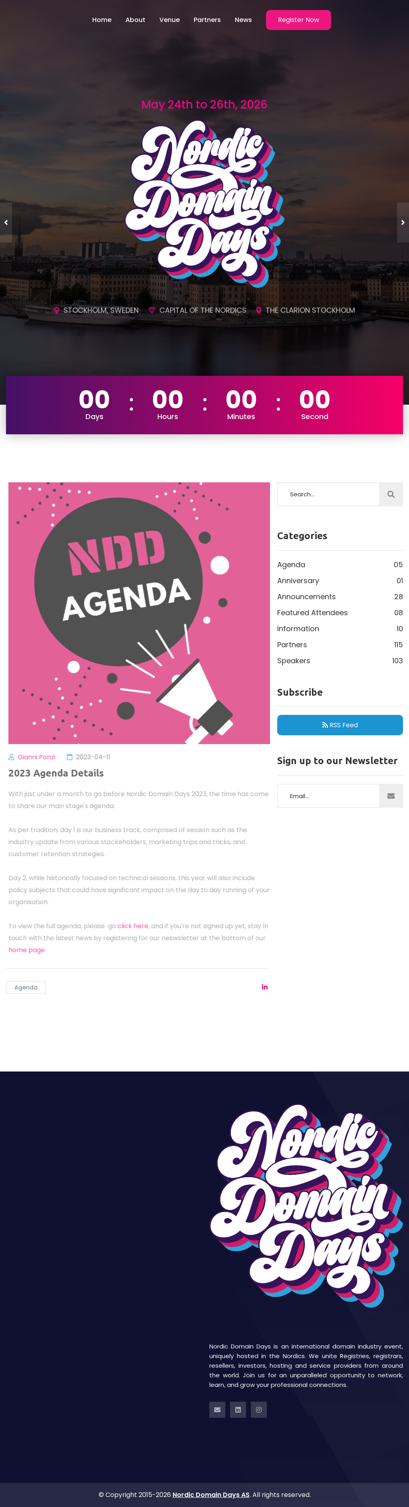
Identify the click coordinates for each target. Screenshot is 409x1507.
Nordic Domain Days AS (211, 1494)
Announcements (340, 597)
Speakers (340, 661)
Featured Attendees (340, 613)
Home (101, 19)
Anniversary (340, 581)
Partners (207, 19)
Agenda (26, 987)
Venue (169, 19)
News (243, 19)
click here (137, 926)
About (135, 19)
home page (31, 950)
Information (340, 629)
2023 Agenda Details (61, 773)
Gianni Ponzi (41, 757)
